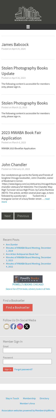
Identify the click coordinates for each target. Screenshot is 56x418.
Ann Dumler (12, 244)
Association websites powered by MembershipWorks (28, 410)
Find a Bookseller (18, 307)
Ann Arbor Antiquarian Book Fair (22, 254)
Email (6, 346)
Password (8, 357)
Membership (29, 398)
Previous (23, 216)
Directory (44, 398)
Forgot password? (23, 369)
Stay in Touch (12, 398)
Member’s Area (27, 403)
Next (7, 216)
